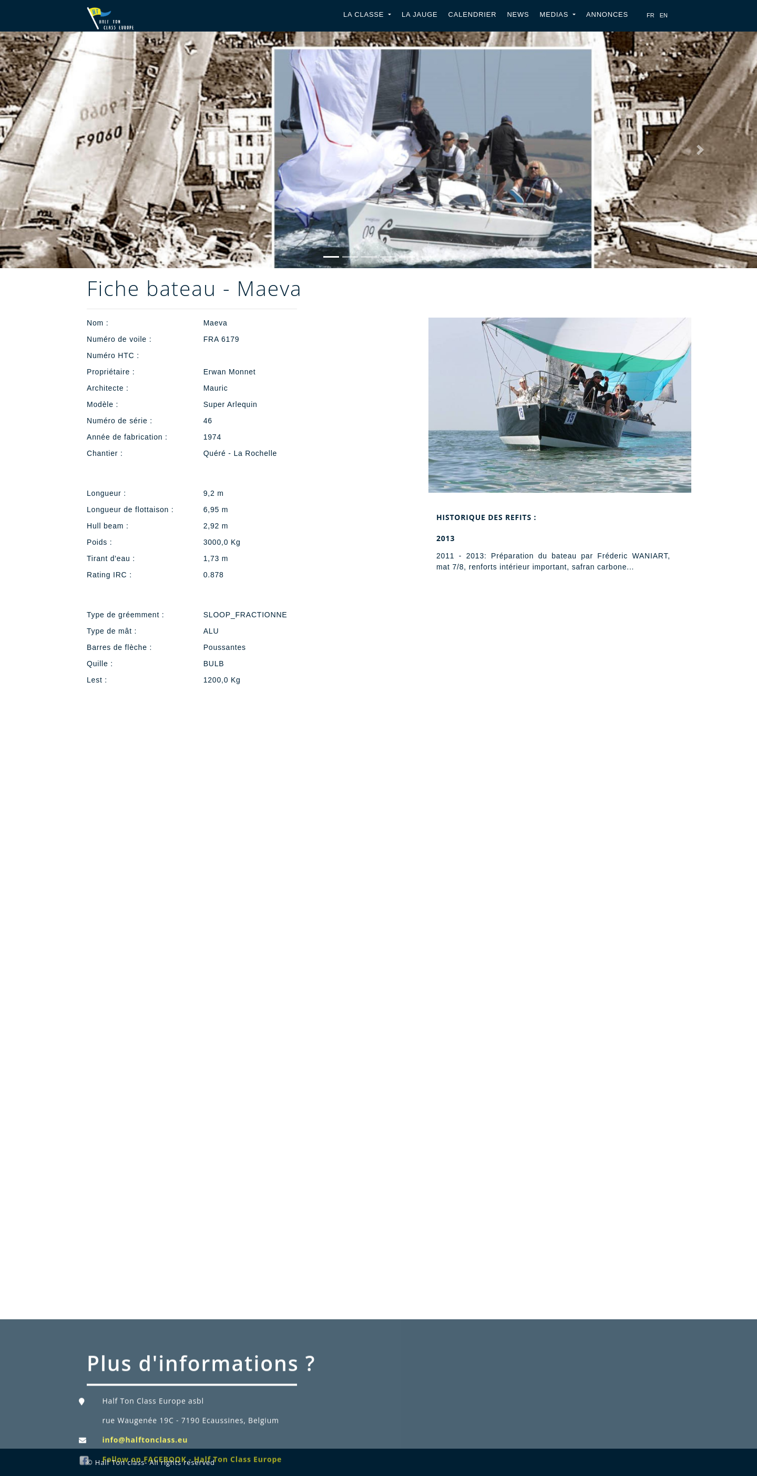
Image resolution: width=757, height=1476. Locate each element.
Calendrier (472, 14)
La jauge (420, 14)
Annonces (607, 14)
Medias (555, 14)
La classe (364, 14)
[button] (57, 150)
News (518, 14)
